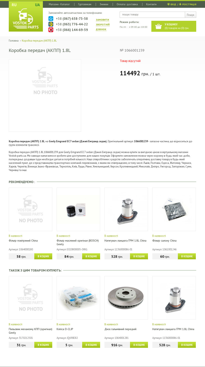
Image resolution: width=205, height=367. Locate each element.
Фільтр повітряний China (23, 240)
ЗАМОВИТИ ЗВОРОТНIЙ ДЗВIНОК (102, 24)
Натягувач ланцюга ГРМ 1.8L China (125, 240)
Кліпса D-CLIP (65, 329)
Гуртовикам (84, 4)
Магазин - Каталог (59, 4)
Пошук (190, 15)
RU (14, 5)
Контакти (151, 4)
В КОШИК (43, 256)
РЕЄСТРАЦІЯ (189, 4)
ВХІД (173, 4)
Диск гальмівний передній (120, 329)
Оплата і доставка (127, 4)
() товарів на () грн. (177, 26)
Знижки (104, 4)
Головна (14, 40)
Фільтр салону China (164, 240)
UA (37, 5)
